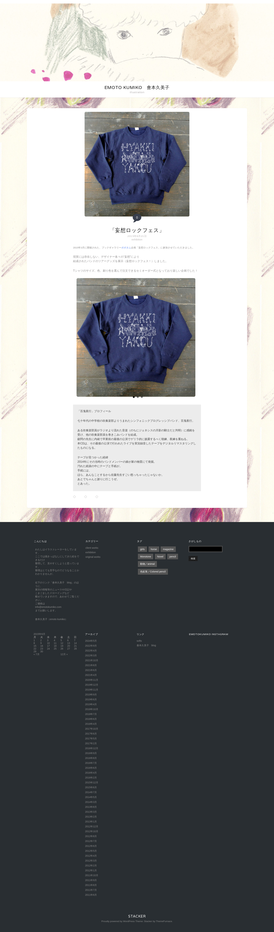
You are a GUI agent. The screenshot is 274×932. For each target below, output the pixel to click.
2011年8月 (91, 885)
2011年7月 (91, 890)
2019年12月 (91, 684)
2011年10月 (91, 875)
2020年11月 (91, 680)
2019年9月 (91, 694)
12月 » (64, 654)
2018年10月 (91, 709)
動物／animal (147, 563)
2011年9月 (91, 880)
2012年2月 (91, 865)
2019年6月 (91, 699)
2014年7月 (91, 792)
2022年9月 (91, 645)
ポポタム (126, 247)
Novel (160, 556)
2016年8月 (91, 758)
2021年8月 (91, 665)
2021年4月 (91, 675)
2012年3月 (91, 860)
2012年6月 (91, 846)
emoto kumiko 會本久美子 (137, 87)
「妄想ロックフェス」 (137, 230)
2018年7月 (91, 714)
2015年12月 (91, 782)
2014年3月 (91, 802)
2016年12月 (91, 748)
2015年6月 (91, 787)
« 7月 (36, 654)
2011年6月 (91, 894)
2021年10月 (91, 660)
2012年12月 (91, 826)
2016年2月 (91, 777)
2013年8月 (91, 807)
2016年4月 (91, 772)
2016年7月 (91, 763)
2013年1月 (91, 821)
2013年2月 (91, 816)
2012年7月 (91, 841)
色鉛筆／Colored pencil (153, 571)
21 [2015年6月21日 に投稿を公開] (75, 645)
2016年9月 (91, 753)
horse (154, 549)
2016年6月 (91, 767)
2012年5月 (91, 850)
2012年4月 (91, 855)
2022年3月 (91, 655)
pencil (173, 556)
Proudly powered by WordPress (118, 921)
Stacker (137, 916)
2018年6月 (91, 719)
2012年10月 (91, 831)
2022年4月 (91, 650)
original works (92, 557)
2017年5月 (91, 738)
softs (139, 640)
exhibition (137, 239)
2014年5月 (91, 797)
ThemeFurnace (164, 921)
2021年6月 (91, 670)
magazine (168, 549)
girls (142, 549)
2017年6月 (91, 733)
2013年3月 (91, 811)
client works (91, 547)
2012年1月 (91, 870)
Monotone (145, 556)
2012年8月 (91, 836)
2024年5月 (91, 640)
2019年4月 (91, 704)
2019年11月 (91, 689)
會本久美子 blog (146, 645)
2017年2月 (91, 743)
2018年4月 (91, 723)
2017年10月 (91, 728)
